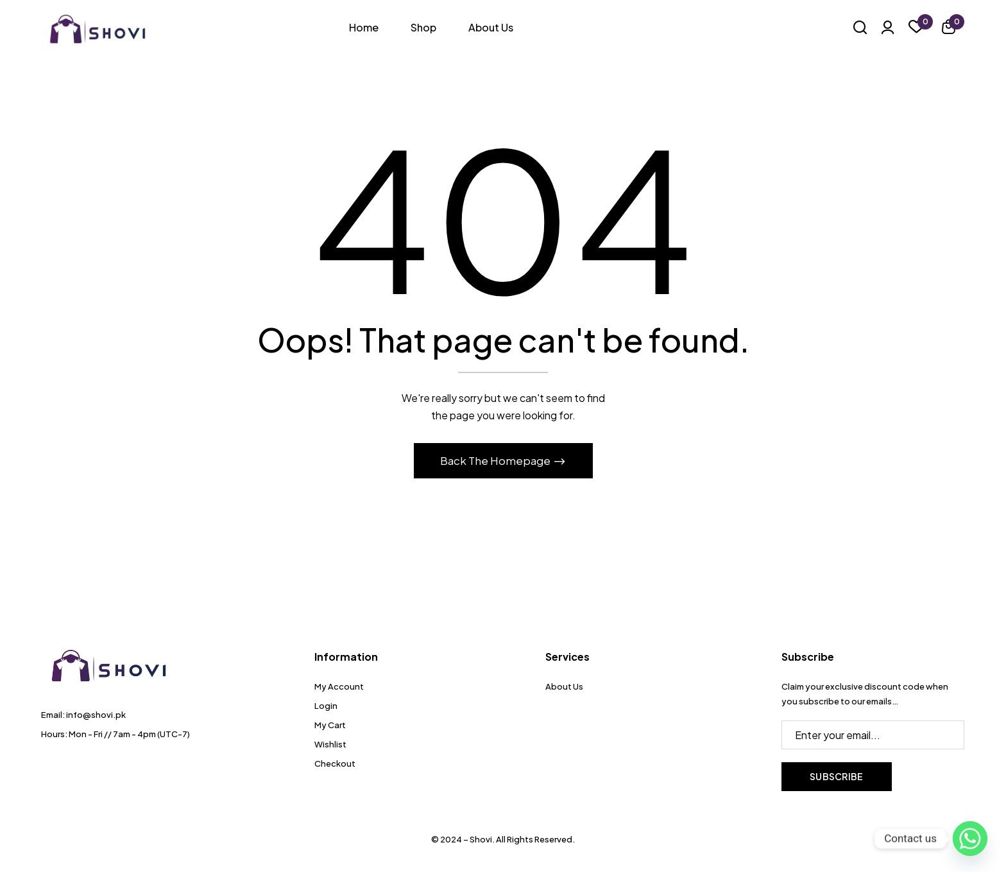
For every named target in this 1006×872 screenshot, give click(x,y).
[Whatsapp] (970, 838)
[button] (948, 28)
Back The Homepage (496, 460)
